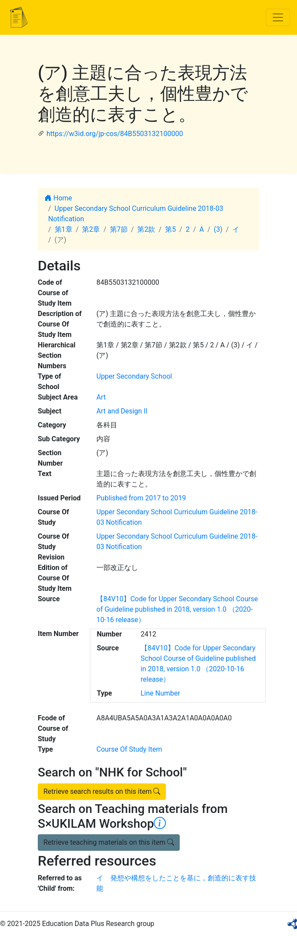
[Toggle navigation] (278, 17)
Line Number (160, 693)
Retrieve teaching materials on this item (108, 842)
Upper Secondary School (134, 376)
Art (101, 397)
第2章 (91, 229)
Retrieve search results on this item (101, 791)
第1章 (64, 229)
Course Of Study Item (129, 749)
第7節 (119, 229)
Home (58, 198)
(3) (218, 229)
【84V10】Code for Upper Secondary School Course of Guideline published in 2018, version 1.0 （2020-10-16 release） (177, 609)
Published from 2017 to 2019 (141, 498)
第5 (170, 229)
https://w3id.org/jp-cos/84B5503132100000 (114, 134)
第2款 (146, 229)
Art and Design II (122, 411)
